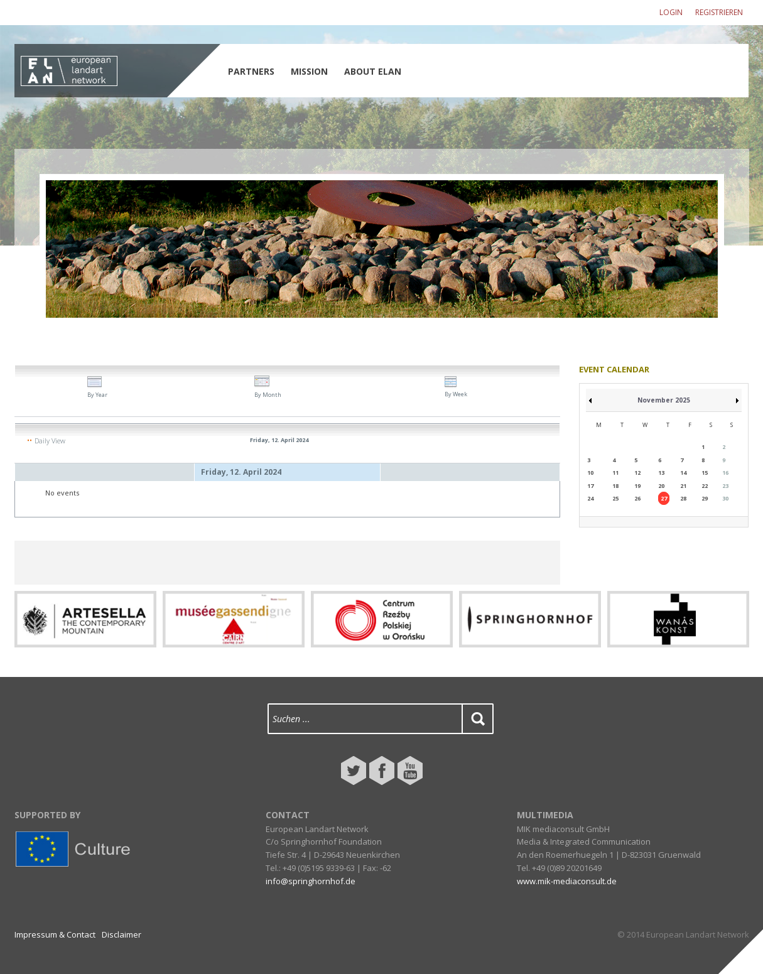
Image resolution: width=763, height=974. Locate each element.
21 (683, 486)
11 (615, 472)
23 (725, 486)
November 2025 (663, 400)
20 (661, 486)
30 (725, 498)
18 (615, 486)
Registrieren (719, 12)
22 (704, 486)
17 (590, 486)
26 (637, 498)
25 (615, 498)
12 (637, 472)
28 (683, 498)
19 (637, 486)
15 (704, 472)
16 (725, 472)
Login (671, 12)
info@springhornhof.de (310, 881)
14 (683, 472)
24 (590, 498)
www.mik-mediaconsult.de (567, 881)
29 (704, 498)
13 (661, 472)
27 (664, 498)
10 (590, 472)
